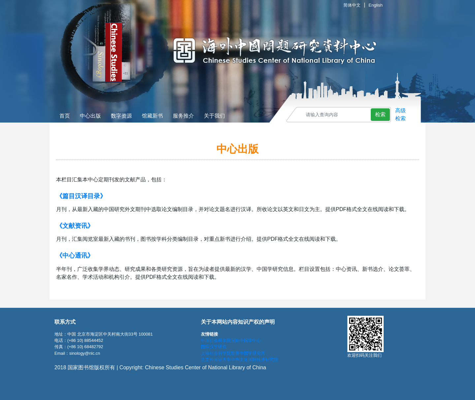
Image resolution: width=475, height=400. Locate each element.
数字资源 (121, 116)
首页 (64, 116)
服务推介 (183, 116)
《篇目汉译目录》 (81, 196)
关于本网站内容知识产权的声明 (238, 322)
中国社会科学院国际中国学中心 (231, 340)
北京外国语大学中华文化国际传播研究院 (239, 359)
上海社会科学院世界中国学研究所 (233, 353)
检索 (380, 114)
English (375, 5)
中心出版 (90, 116)
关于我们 (214, 116)
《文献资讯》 (75, 225)
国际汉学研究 (214, 346)
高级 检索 (400, 114)
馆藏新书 (152, 116)
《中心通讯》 (75, 255)
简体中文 (352, 5)
